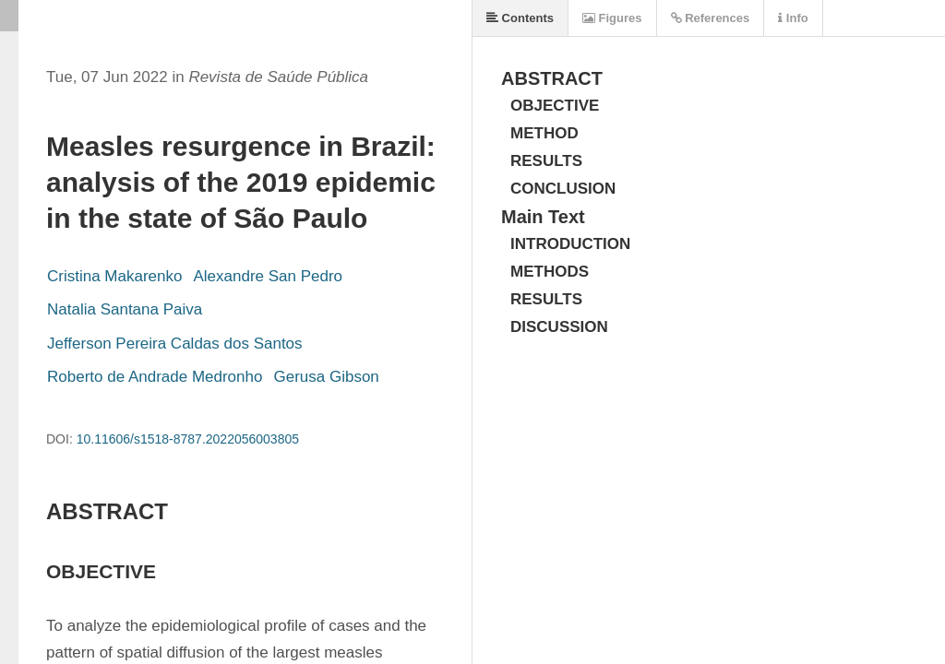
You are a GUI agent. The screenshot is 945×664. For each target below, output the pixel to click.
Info (792, 18)
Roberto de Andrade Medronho (154, 376)
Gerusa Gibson (325, 376)
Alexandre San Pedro (267, 276)
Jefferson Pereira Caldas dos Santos (175, 343)
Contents (520, 18)
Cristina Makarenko (114, 276)
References (710, 18)
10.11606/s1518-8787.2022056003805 (188, 439)
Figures (612, 18)
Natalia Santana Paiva (124, 309)
